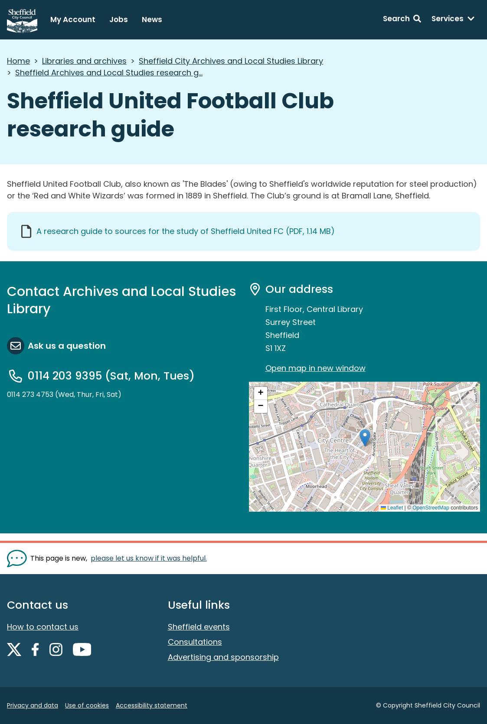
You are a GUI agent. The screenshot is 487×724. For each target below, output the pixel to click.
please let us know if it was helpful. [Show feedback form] (149, 558)
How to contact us (42, 626)
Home (18, 60)
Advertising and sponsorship (223, 657)
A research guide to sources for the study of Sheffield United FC (185, 231)
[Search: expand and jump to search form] (402, 20)
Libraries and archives (84, 60)
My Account (72, 19)
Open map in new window (315, 368)
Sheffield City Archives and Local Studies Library (231, 60)
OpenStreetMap (430, 508)
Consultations (195, 641)
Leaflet (392, 508)
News (152, 19)
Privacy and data (32, 705)
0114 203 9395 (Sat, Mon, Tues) (111, 375)
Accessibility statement (151, 705)
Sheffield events (199, 626)
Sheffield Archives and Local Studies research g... (109, 72)
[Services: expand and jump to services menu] (453, 20)
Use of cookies (87, 705)
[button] (365, 438)
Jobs (118, 19)
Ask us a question (67, 346)
